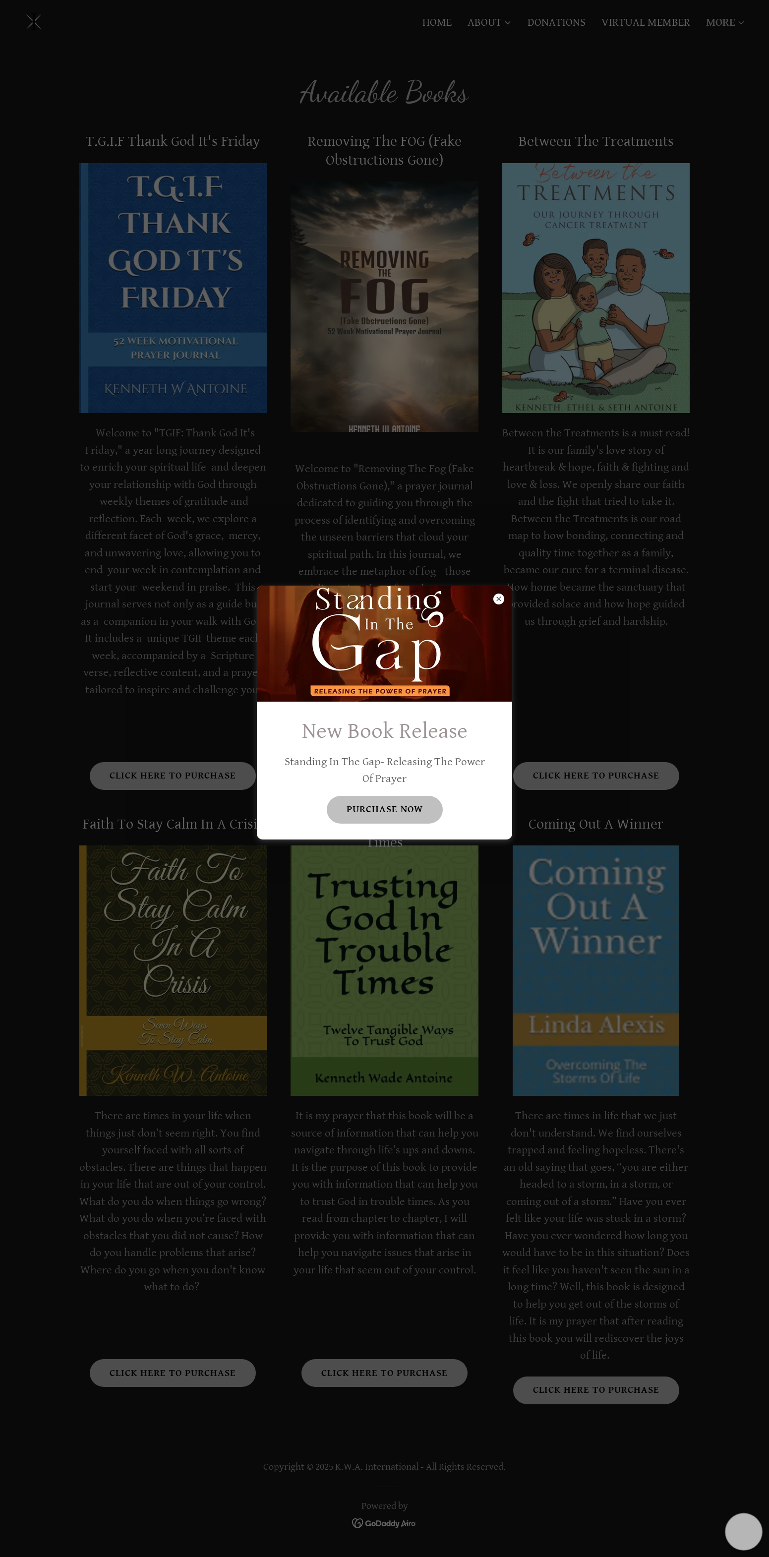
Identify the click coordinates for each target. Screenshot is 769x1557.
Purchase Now (385, 809)
